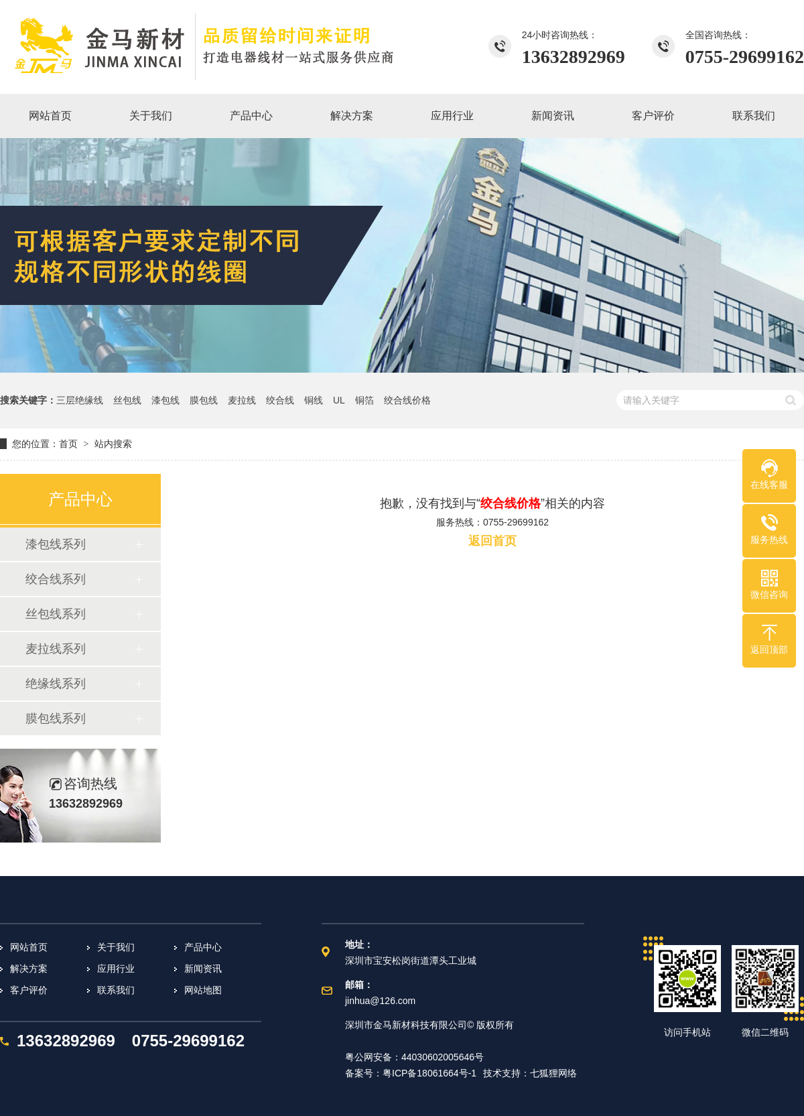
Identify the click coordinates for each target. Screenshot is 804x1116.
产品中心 (203, 947)
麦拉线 (242, 400)
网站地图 (203, 990)
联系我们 (116, 990)
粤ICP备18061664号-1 (429, 1073)
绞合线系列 (55, 579)
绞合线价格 (407, 400)
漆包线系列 (55, 544)
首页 (68, 443)
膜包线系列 (55, 718)
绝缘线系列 (55, 683)
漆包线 (165, 400)
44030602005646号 (442, 1057)
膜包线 (204, 400)
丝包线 (127, 400)
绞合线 (280, 400)
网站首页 (29, 947)
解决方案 (29, 968)
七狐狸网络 (553, 1073)
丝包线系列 (55, 614)
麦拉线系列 (55, 649)
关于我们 (116, 947)
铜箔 (364, 400)
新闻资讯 (203, 968)
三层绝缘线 (79, 400)
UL (339, 400)
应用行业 (116, 968)
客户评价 (29, 990)
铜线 (313, 400)
